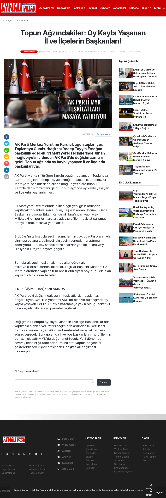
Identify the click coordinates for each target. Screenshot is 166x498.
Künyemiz (65, 462)
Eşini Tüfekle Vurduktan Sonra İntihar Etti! (142, 113)
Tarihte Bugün (121, 456)
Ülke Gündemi (23, 20)
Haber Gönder (36, 472)
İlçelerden (79, 8)
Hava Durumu (121, 445)
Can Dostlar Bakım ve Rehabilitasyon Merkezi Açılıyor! (145, 156)
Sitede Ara (148, 445)
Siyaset (92, 8)
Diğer (145, 8)
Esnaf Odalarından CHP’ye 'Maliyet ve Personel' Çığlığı (143, 227)
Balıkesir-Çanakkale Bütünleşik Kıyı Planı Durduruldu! (144, 241)
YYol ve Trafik (121, 449)
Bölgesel (134, 8)
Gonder (103, 382)
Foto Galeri (66, 438)
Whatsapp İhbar (37, 469)
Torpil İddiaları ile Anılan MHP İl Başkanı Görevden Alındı (145, 254)
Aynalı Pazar (46, 8)
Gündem (105, 8)
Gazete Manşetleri (123, 471)
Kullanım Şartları (37, 465)
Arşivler (64, 456)
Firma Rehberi (121, 467)
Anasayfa (8, 20)
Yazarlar (64, 450)
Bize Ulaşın (66, 468)
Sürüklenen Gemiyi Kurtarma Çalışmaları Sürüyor (145, 297)
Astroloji (147, 460)
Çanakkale (63, 8)
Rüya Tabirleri (150, 456)
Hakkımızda (8, 465)
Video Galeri (67, 444)
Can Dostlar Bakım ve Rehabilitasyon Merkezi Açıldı (145, 100)
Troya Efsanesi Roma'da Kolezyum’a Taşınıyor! (145, 170)
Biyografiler (149, 453)
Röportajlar (119, 8)
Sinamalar (119, 460)
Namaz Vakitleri (122, 453)
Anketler (147, 449)
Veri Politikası (8, 472)
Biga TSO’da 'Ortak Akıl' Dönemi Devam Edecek (144, 86)
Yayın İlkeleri (8, 469)
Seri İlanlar (119, 464)
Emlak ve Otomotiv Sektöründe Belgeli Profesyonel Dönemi (145, 73)
